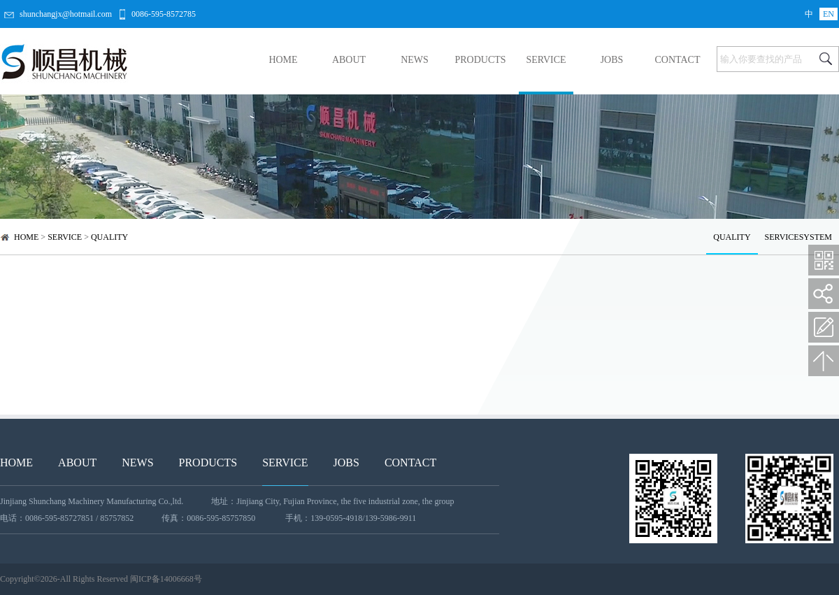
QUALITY (109, 237)
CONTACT (678, 60)
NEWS (415, 60)
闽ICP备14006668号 (166, 579)
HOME (282, 60)
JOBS (612, 60)
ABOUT (349, 60)
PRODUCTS (479, 60)
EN (828, 14)
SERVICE (546, 60)
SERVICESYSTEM (798, 237)
